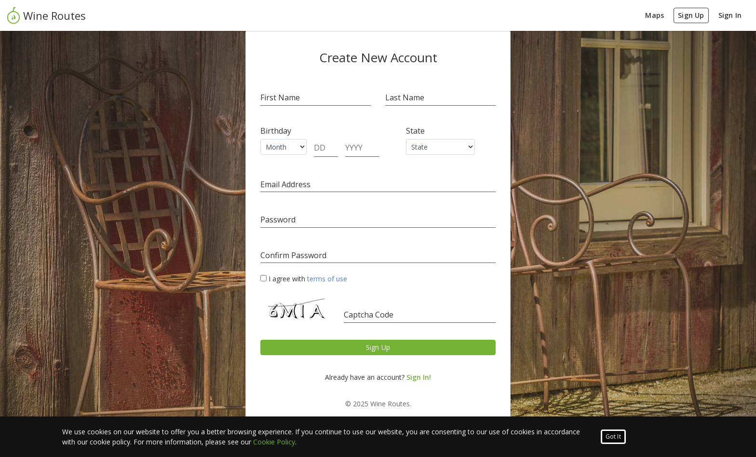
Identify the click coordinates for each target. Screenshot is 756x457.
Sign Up (691, 15)
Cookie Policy (274, 441)
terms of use (327, 278)
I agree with (303, 278)
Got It (613, 436)
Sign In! (418, 377)
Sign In (730, 15)
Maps (654, 15)
